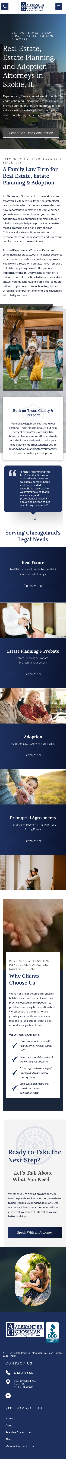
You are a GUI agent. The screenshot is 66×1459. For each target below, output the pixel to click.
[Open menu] (58, 6)
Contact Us (19, 1363)
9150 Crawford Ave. (25, 1380)
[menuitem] (33, 1418)
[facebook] (8, 1396)
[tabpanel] (33, 493)
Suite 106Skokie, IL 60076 (23, 1385)
